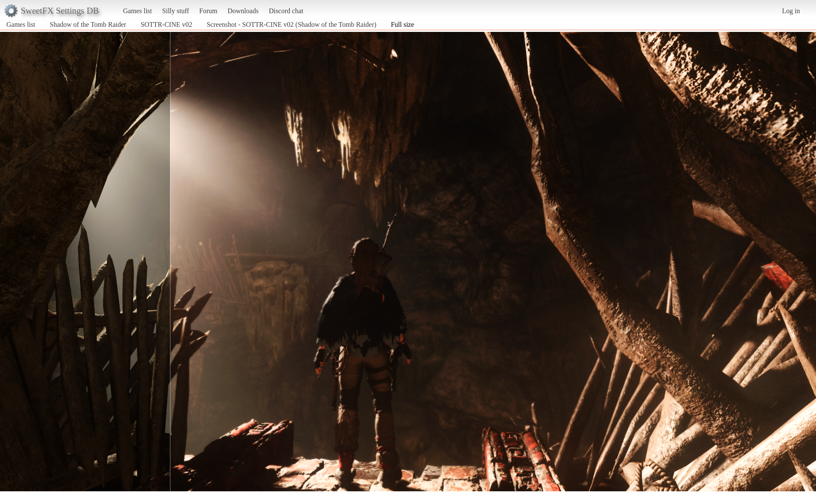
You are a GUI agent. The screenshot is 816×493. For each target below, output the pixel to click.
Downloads (242, 10)
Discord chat (286, 10)
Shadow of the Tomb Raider (88, 24)
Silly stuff (175, 10)
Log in (791, 10)
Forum (208, 10)
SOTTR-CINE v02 (166, 24)
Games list (137, 10)
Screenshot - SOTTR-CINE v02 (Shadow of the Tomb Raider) (291, 24)
